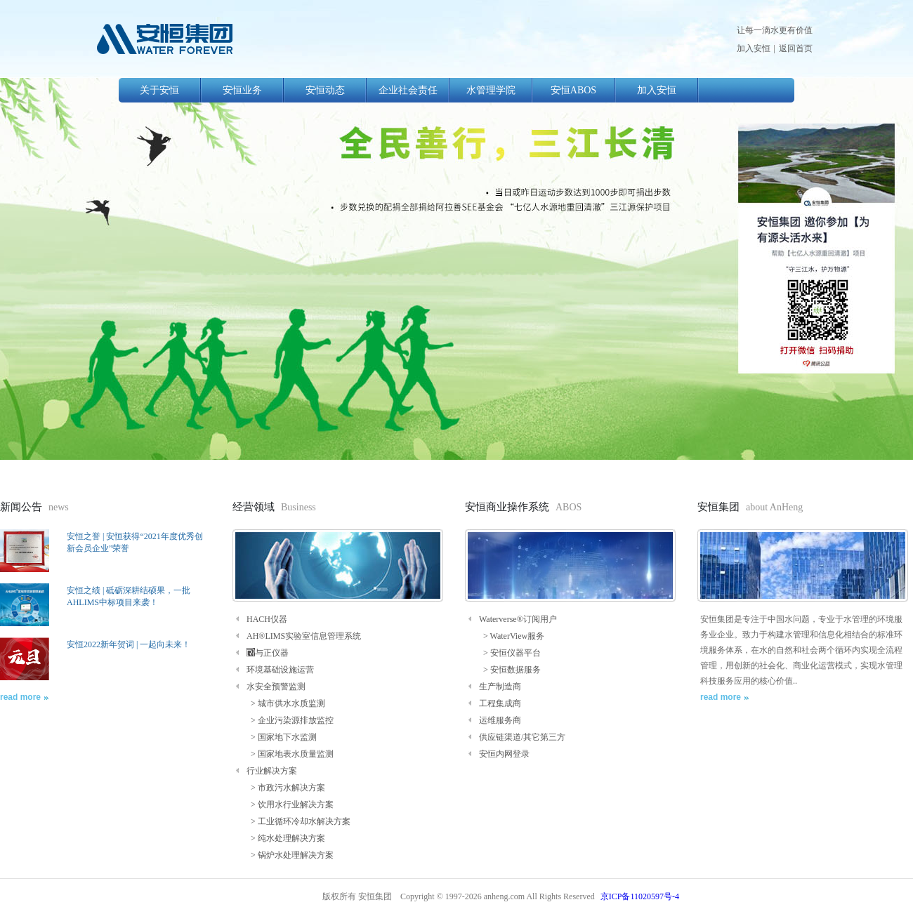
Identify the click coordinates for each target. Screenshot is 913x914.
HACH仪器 (267, 619)
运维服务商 (500, 720)
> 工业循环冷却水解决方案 (298, 821)
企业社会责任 (408, 90)
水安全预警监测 (276, 686)
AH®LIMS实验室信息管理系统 (304, 636)
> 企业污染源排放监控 (290, 720)
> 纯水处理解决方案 (286, 838)
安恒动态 (325, 90)
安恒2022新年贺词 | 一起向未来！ (128, 644)
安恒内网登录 (504, 754)
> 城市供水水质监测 (286, 703)
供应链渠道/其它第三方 (522, 737)
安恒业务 (242, 90)
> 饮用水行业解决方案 (290, 804)
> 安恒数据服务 (510, 670)
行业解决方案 (272, 771)
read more (20, 697)
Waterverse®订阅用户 (518, 619)
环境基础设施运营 (280, 670)
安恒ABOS (573, 90)
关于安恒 (159, 90)
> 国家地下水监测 (282, 737)
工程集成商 (500, 703)
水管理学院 (490, 90)
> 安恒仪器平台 (510, 653)
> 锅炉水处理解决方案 (290, 855)
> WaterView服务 (511, 636)
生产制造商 (500, 686)
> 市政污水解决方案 (286, 788)
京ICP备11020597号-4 (639, 896)
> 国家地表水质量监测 (290, 754)
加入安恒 (753, 48)
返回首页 (796, 48)
